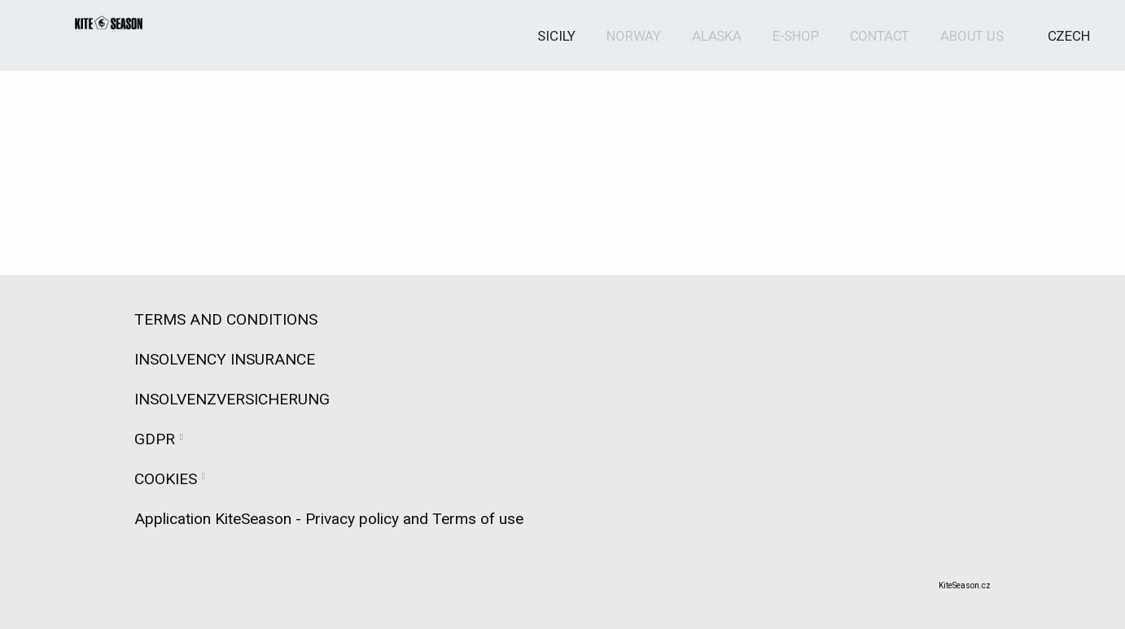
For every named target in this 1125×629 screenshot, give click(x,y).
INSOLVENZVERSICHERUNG (232, 399)
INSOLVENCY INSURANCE (224, 359)
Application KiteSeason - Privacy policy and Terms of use (328, 518)
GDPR (154, 439)
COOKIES (165, 479)
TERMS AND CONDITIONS (240, 319)
